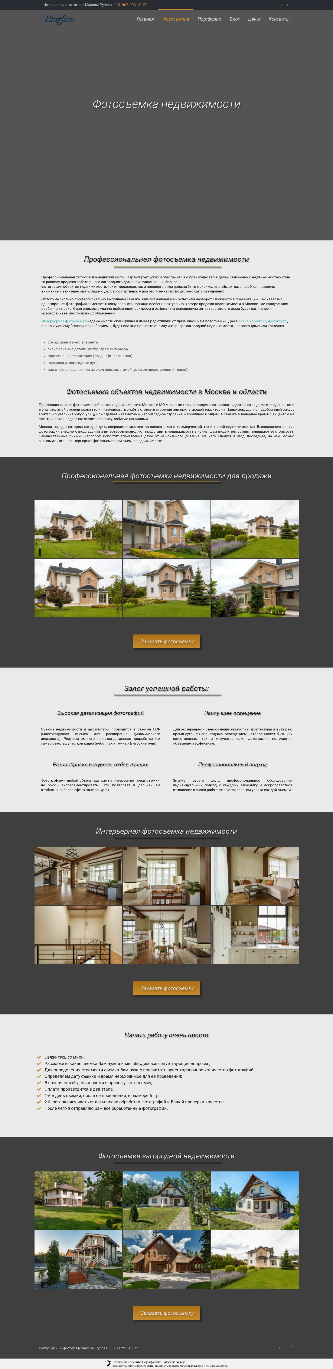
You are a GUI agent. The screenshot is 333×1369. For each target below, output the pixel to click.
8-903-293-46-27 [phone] (132, 4)
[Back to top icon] (292, 1346)
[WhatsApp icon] (282, 5)
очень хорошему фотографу (262, 321)
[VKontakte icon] (287, 5)
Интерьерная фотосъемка (63, 321)
